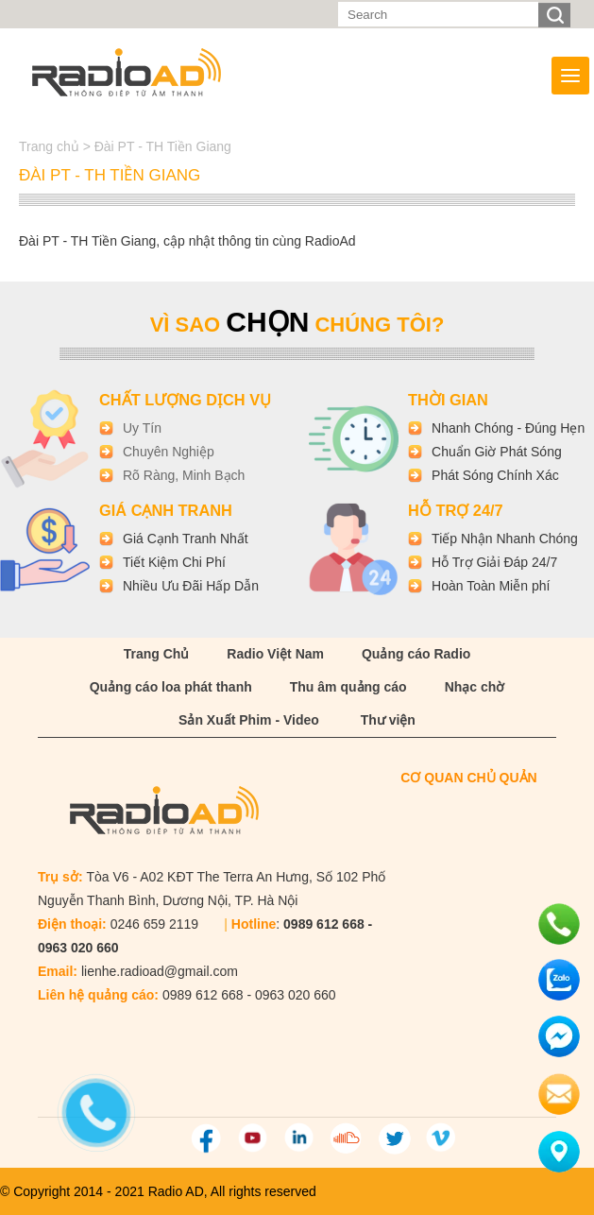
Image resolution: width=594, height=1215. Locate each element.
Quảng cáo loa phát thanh (171, 686)
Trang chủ (51, 146)
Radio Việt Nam (275, 653)
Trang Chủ (157, 653)
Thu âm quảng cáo (348, 686)
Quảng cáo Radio (416, 653)
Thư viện (388, 719)
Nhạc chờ (475, 686)
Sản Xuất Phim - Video (248, 719)
